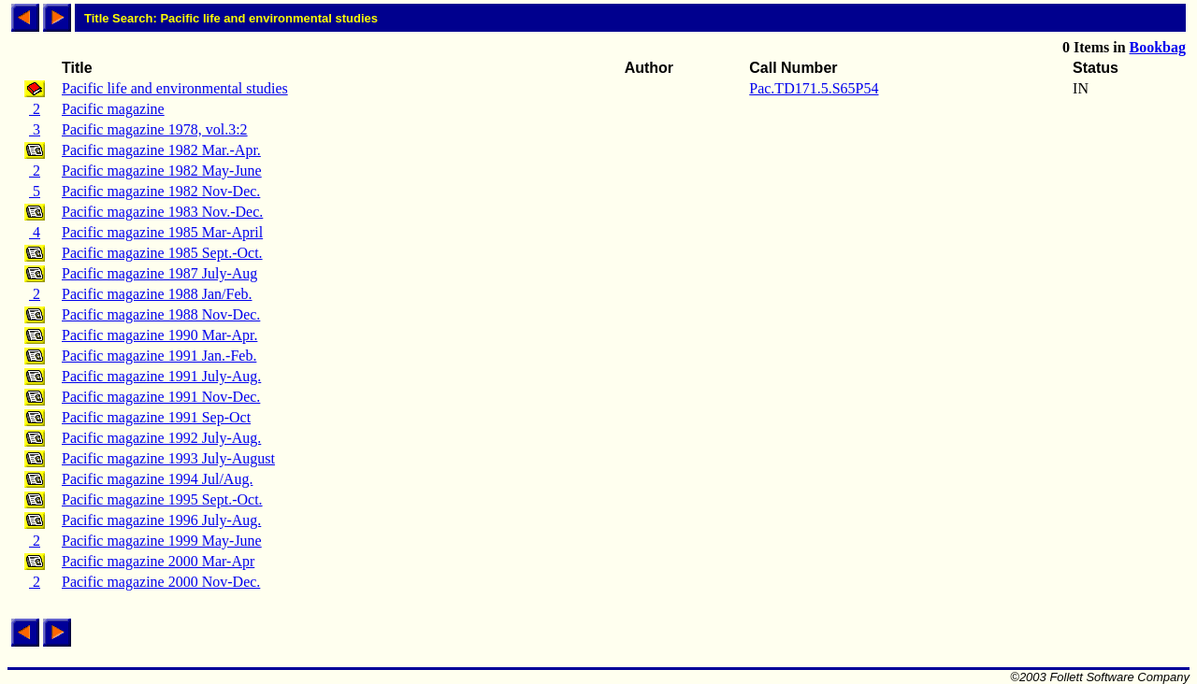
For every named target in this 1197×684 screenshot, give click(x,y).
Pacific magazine (113, 109)
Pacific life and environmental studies (175, 88)
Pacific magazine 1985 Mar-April (162, 232)
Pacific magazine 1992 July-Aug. (161, 438)
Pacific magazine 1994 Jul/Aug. (157, 479)
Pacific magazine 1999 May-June (162, 541)
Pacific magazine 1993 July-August (168, 458)
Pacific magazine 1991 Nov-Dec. (161, 397)
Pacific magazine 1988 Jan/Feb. (157, 294)
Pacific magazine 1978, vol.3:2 (155, 129)
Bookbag (1158, 47)
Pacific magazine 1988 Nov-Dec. (161, 314)
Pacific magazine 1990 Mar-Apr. (159, 335)
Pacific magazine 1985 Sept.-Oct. (162, 253)
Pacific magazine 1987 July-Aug (159, 273)
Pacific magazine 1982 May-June (162, 170)
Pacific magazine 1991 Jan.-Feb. (159, 355)
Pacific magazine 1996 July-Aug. (161, 520)
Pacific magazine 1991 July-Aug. (161, 376)
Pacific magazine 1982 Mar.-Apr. (161, 150)
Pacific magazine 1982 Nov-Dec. (161, 191)
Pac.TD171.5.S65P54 (813, 88)
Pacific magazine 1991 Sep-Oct (156, 417)
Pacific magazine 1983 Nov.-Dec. (162, 212)
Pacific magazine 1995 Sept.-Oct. (162, 499)
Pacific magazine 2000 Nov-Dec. (161, 582)
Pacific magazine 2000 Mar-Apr (158, 561)
